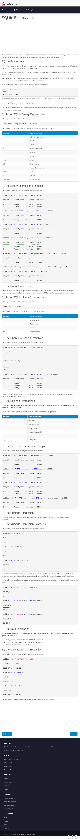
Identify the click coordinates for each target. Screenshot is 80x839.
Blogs (5, 817)
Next (73, 734)
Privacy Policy (30, 834)
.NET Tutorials (8, 763)
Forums (6, 828)
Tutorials (18, 10)
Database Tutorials (9, 770)
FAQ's (6, 789)
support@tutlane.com (16, 750)
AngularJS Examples (10, 798)
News (5, 824)
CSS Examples (8, 809)
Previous (6, 734)
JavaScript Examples (10, 801)
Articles (6, 821)
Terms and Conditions (19, 834)
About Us (6, 778)
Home (8, 10)
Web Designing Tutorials (11, 759)
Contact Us (7, 782)
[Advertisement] (40, 39)
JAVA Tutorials (8, 766)
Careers (6, 786)
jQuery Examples (9, 805)
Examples (30, 10)
